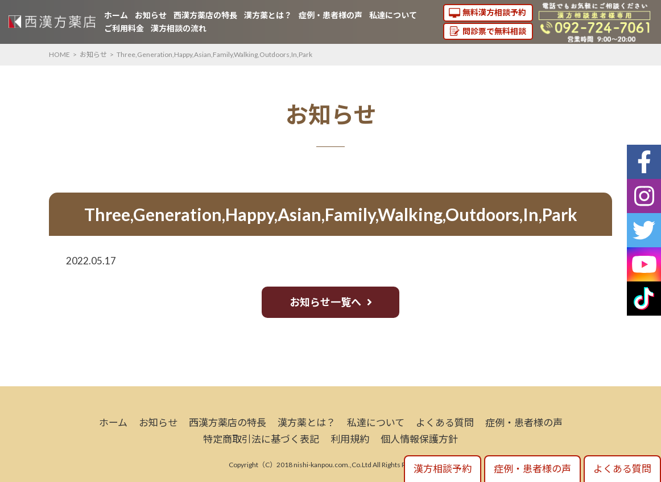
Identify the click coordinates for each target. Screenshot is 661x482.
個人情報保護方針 (419, 439)
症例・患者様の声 (330, 15)
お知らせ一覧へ (325, 302)
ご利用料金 (124, 28)
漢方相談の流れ (178, 28)
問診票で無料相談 (494, 31)
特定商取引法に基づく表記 (261, 439)
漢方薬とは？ (268, 15)
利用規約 (349, 439)
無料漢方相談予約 (494, 12)
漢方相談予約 (443, 469)
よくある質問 (445, 422)
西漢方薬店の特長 (205, 15)
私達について (393, 15)
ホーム (116, 15)
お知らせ (151, 15)
